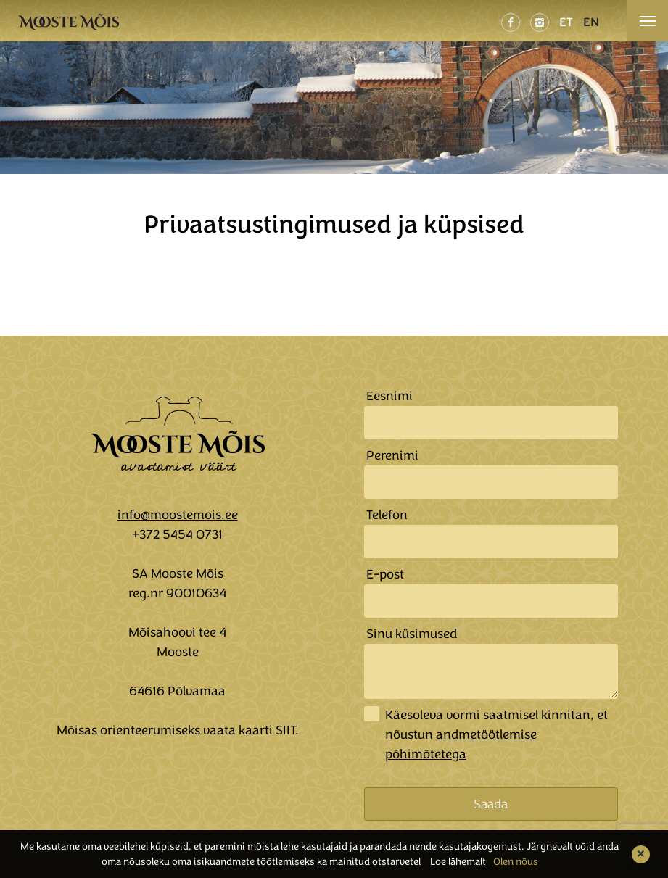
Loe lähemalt (458, 862)
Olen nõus (515, 862)
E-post (385, 574)
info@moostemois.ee (177, 514)
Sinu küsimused (411, 633)
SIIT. (287, 730)
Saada (491, 804)
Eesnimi (389, 396)
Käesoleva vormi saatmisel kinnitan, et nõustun (496, 734)
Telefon (387, 514)
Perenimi (392, 455)
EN (591, 22)
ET (566, 22)
